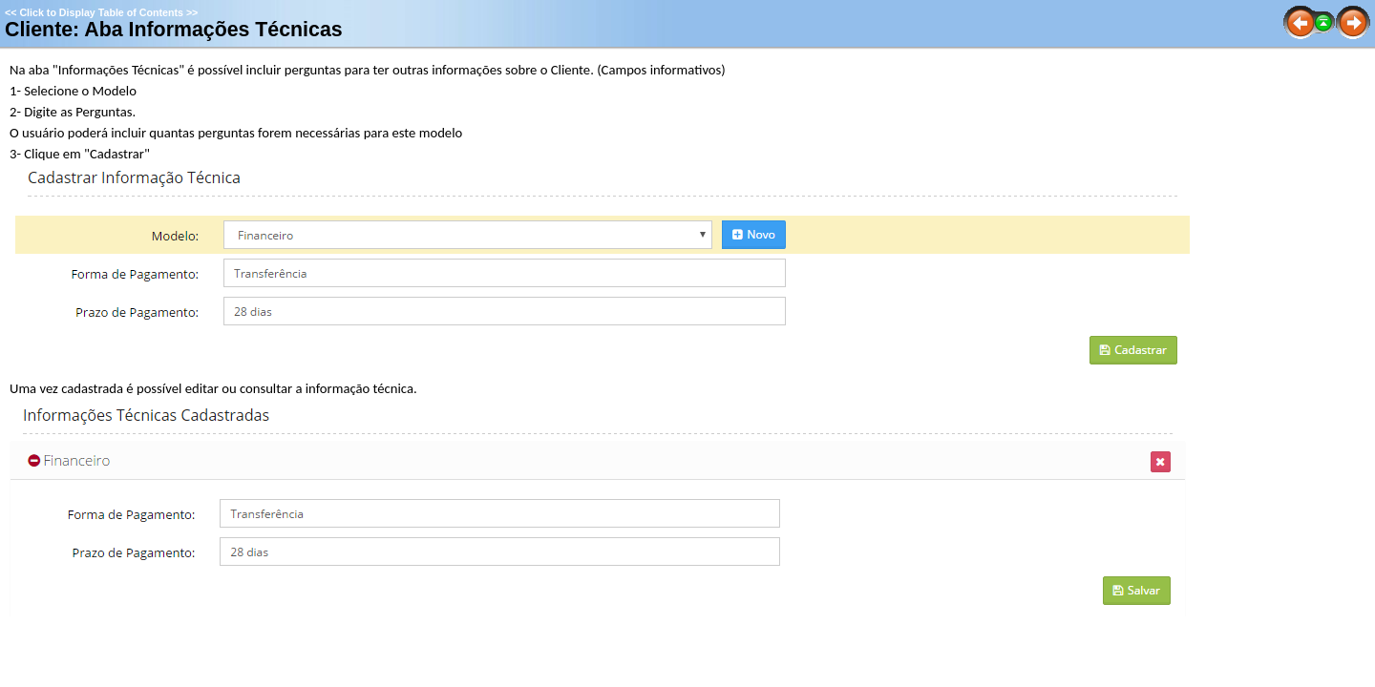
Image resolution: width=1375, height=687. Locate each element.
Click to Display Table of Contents (101, 12)
